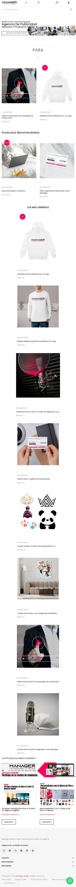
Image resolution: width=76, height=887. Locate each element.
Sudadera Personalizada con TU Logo (56, 116)
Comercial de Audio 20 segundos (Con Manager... (38, 749)
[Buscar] (38, 9)
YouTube (15, 850)
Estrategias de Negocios (10, 814)
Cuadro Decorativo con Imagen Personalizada (37, 613)
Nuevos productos (59, 879)
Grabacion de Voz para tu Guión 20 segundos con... (38, 412)
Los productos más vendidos (20, 758)
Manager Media (7, 112)
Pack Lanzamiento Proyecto (13, 191)
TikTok (32, 850)
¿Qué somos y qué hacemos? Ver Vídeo (16, 33)
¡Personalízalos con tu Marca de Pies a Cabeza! (55, 809)
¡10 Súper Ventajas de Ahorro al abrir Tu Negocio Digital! (18, 809)
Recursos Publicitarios (47, 814)
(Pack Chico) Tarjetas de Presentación (33, 479)
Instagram (27, 850)
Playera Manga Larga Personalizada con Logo (36, 341)
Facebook (4, 850)
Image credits (20, 879)
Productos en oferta (39, 879)
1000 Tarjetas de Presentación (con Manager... (55, 192)
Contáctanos (9, 883)
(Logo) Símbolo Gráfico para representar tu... (36, 546)
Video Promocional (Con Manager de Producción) (17, 117)
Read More (8, 822)
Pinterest (21, 850)
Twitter (9, 850)
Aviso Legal (6, 879)
